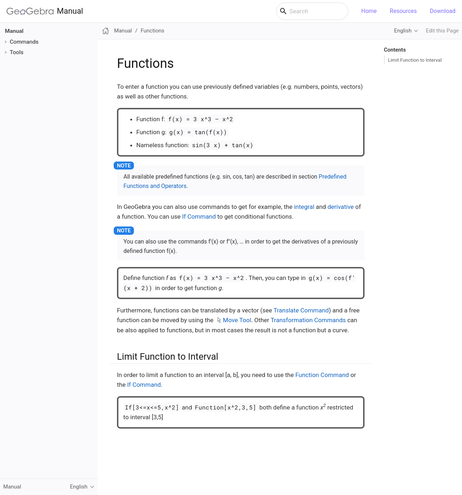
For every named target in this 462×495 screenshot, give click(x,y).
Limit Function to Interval (415, 60)
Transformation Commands (308, 320)
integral (304, 206)
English (402, 30)
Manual (44, 11)
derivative (340, 206)
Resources (403, 11)
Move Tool (237, 320)
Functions (153, 30)
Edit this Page (442, 30)
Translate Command (301, 310)
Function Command (322, 374)
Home (369, 11)
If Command (198, 216)
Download (443, 11)
